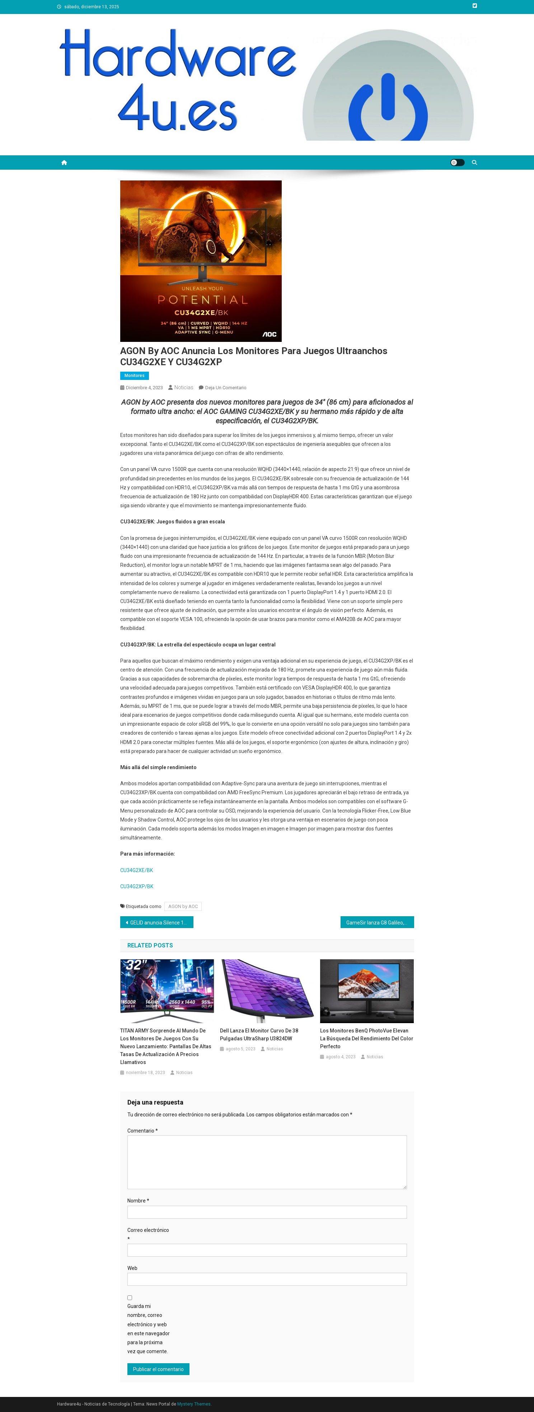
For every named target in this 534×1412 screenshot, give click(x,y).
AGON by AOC (183, 906)
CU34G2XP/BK (136, 886)
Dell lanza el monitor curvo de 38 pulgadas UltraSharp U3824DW (259, 1034)
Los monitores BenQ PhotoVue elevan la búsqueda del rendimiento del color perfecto (366, 1038)
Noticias (183, 387)
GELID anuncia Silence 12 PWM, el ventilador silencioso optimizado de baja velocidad (162, 923)
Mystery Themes (194, 1404)
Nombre (138, 1201)
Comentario (142, 1131)
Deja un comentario (226, 387)
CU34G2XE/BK (136, 870)
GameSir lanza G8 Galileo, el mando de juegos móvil (380, 923)
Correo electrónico (148, 1234)
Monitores (135, 375)
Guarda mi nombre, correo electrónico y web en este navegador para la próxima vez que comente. (148, 1328)
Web (132, 1268)
